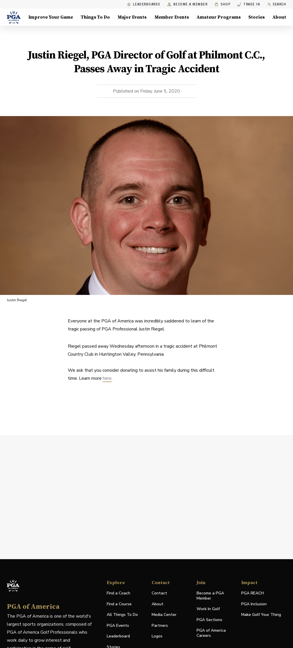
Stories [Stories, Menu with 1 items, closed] (256, 17)
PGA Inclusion (254, 604)
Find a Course (119, 604)
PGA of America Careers (211, 633)
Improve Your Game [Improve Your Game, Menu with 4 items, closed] (50, 17)
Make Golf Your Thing (261, 615)
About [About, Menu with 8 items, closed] (279, 17)
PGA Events (118, 625)
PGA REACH (252, 593)
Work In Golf (208, 609)
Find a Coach (118, 593)
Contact (159, 593)
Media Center (164, 615)
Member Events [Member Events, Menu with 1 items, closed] (172, 17)
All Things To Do (122, 614)
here (107, 378)
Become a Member (187, 4)
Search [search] (276, 4)
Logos (157, 636)
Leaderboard (118, 636)
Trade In (248, 4)
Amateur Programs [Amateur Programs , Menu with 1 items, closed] (219, 17)
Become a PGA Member (210, 595)
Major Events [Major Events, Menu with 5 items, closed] (132, 17)
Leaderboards (143, 4)
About (157, 604)
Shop (222, 4)
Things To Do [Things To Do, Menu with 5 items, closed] (95, 17)
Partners (160, 625)
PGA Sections (209, 619)
